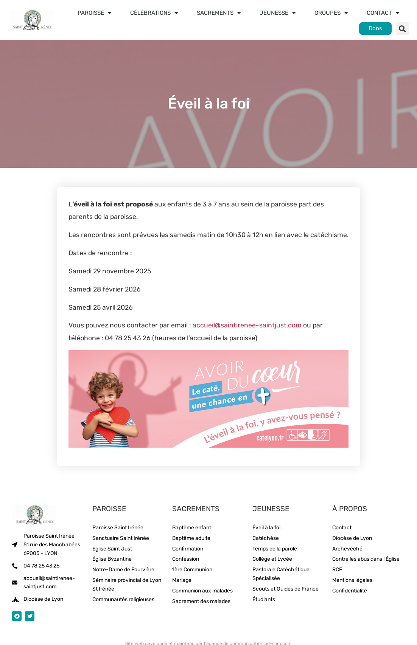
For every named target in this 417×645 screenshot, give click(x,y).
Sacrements (219, 13)
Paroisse (94, 13)
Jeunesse (278, 13)
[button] (402, 28)
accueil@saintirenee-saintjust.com (247, 325)
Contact (383, 13)
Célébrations (154, 13)
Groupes (331, 13)
